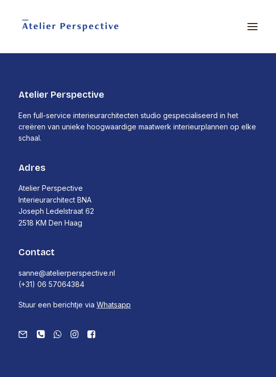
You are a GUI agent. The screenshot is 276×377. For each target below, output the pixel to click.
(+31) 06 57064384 (51, 284)
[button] (252, 26)
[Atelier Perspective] (69, 26)
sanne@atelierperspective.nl (66, 273)
